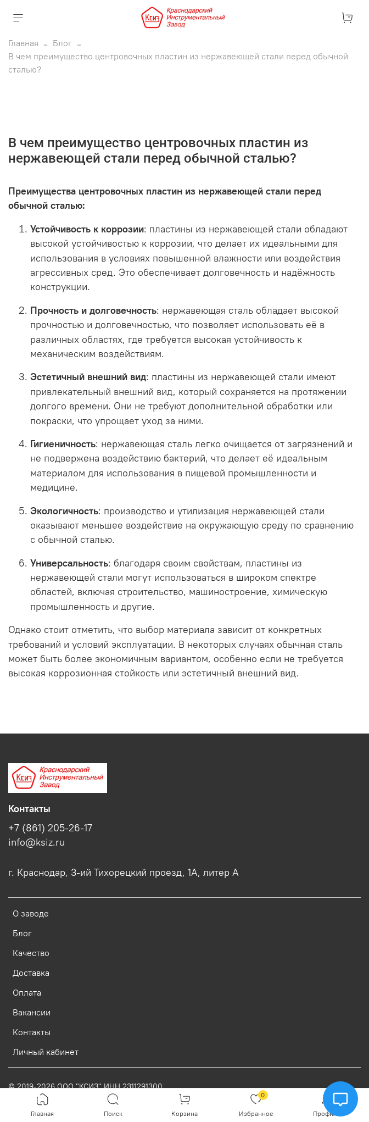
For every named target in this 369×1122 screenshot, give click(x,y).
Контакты (32, 1031)
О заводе (31, 913)
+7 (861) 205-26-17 (50, 828)
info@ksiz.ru (36, 842)
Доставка (31, 972)
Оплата (27, 992)
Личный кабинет (46, 1051)
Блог (62, 42)
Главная (23, 42)
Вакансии (32, 1012)
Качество (31, 952)
